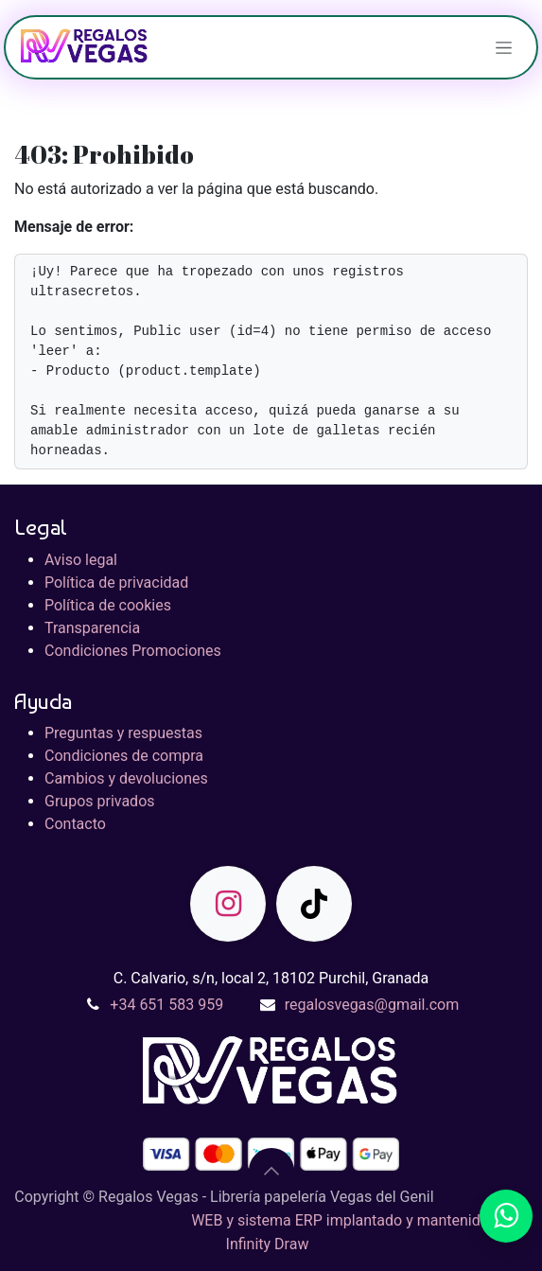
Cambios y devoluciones (126, 778)
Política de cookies (107, 605)
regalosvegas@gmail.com (372, 1005)
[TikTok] (314, 904)
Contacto (75, 824)
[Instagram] (228, 904)
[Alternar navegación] (503, 47)
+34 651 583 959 (166, 1005)
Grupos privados (99, 801)
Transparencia (92, 628)
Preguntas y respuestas (123, 733)
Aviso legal (80, 560)
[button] (271, 1170)
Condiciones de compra (123, 756)
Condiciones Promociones (132, 651)
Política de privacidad (116, 582)
